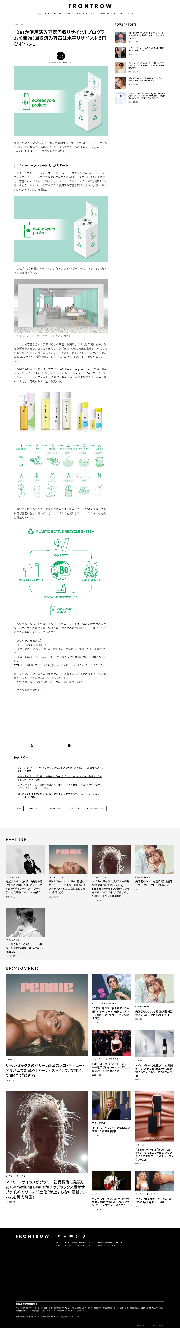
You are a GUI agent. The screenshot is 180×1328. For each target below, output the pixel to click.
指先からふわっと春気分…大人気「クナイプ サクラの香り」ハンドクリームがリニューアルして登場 (59, 795)
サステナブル (74, 808)
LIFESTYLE (130, 14)
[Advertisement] (61, 717)
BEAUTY (69, 14)
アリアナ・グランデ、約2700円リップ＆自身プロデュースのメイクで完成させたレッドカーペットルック (59, 778)
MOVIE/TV (82, 1242)
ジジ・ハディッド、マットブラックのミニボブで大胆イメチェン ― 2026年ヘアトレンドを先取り (60, 769)
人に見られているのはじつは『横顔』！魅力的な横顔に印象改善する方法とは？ (25, 948)
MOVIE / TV (81, 14)
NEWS (48, 14)
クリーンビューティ (55, 808)
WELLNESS (117, 14)
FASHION (58, 14)
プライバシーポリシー (85, 1245)
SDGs (19, 808)
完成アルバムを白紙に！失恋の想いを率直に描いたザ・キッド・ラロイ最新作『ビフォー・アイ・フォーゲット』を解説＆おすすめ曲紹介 (24, 887)
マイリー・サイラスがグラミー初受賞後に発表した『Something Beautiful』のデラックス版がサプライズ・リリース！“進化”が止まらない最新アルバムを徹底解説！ (111, 889)
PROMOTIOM (13, 877)
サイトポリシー (69, 1245)
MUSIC (93, 14)
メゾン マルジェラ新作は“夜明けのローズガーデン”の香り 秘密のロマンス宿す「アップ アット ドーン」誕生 (58, 786)
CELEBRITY (104, 14)
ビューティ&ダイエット (95, 808)
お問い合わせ (100, 1245)
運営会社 (59, 1245)
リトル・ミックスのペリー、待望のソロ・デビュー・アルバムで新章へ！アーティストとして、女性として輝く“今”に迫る (68, 887)
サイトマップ (112, 1245)
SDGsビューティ (34, 808)
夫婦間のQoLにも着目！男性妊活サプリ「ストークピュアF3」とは (153, 883)
